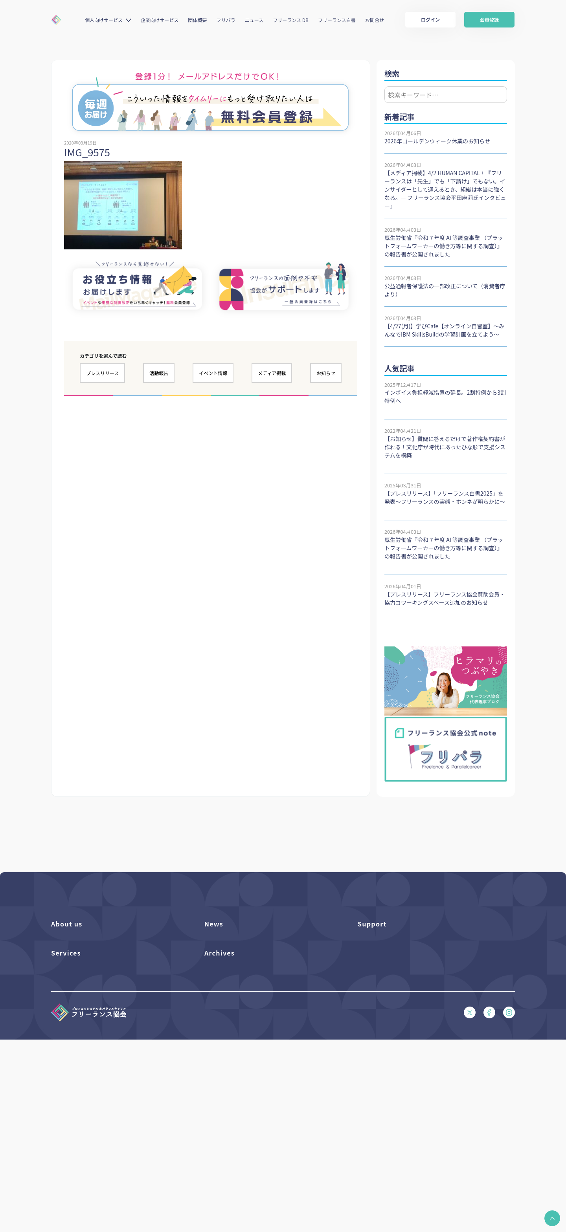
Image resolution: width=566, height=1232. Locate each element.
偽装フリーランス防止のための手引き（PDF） (257, 1144)
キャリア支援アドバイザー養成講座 (91, 1157)
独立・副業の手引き (227, 1104)
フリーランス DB (291, 19)
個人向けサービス (104, 19)
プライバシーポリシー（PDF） (393, 1035)
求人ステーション (71, 1144)
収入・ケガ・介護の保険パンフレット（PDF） (411, 981)
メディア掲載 (272, 373)
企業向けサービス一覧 (76, 1131)
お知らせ (325, 373)
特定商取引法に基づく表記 (388, 1048)
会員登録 (489, 19)
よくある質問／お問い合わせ (391, 941)
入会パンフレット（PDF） (388, 955)
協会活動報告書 (222, 1117)
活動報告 (158, 373)
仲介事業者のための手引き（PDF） (245, 1131)
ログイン (430, 19)
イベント (214, 968)
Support (372, 923)
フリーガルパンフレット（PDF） (396, 995)
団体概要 (197, 19)
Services (66, 1073)
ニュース (254, 19)
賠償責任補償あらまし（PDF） (393, 968)
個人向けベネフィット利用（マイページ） (99, 1117)
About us (67, 923)
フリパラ (226, 19)
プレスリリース (102, 373)
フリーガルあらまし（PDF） (391, 1008)
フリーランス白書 (337, 19)
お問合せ (374, 19)
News (213, 923)
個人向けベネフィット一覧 (81, 1104)
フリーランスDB (70, 1090)
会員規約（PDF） (378, 1021)
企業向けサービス (159, 19)
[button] (552, 1218)
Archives (219, 1073)
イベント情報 (213, 373)
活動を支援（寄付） (74, 955)
